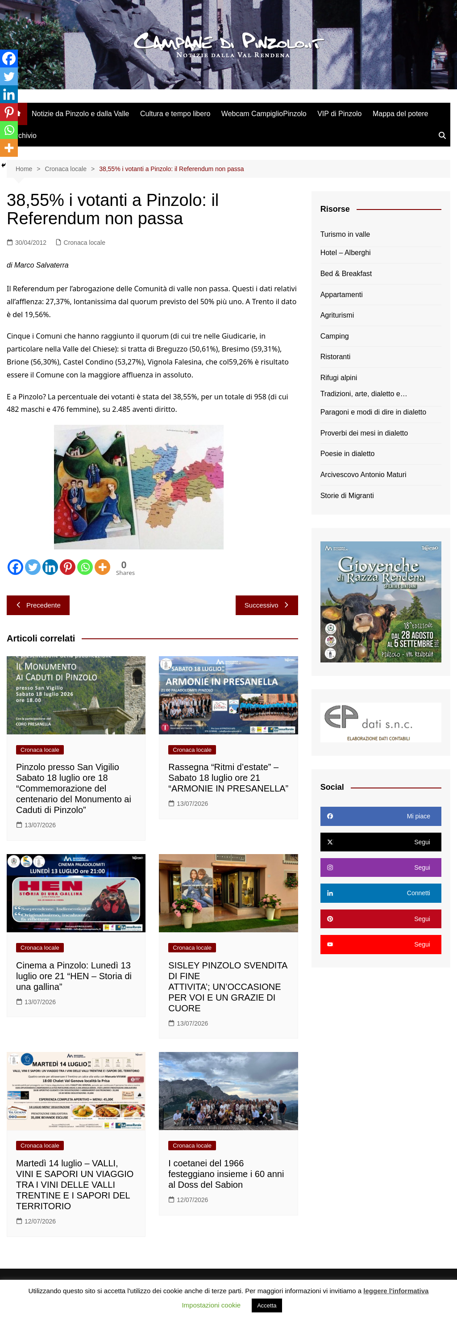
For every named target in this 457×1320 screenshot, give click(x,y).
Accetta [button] (266, 1305)
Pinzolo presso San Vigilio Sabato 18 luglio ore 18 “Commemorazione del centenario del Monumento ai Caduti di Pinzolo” (73, 788)
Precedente (38, 605)
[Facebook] (15, 567)
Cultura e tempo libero (175, 113)
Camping (334, 336)
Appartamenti (341, 294)
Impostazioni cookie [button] (211, 1305)
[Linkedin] (50, 567)
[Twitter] (33, 567)
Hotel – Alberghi (345, 252)
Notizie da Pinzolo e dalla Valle (80, 113)
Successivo (267, 605)
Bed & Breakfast (346, 273)
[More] (102, 567)
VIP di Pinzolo (339, 113)
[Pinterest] (67, 567)
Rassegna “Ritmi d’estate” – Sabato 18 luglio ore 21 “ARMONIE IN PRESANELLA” (228, 777)
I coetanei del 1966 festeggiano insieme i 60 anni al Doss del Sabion (226, 1174)
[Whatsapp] (85, 567)
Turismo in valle (345, 234)
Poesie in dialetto (347, 453)
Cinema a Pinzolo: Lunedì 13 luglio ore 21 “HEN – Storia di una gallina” (74, 976)
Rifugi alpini (338, 377)
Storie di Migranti (347, 495)
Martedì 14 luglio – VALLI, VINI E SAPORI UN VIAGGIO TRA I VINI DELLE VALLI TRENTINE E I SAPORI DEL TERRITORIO (74, 1184)
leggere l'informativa (395, 1291)
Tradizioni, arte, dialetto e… (363, 394)
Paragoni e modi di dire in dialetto (373, 412)
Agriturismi (337, 315)
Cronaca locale (84, 242)
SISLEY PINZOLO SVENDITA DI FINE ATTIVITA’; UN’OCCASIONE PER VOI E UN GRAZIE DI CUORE (227, 986)
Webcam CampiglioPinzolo (264, 113)
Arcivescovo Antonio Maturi (363, 474)
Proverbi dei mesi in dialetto (364, 433)
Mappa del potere (400, 113)
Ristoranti (335, 356)
